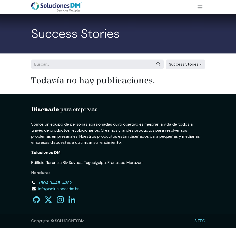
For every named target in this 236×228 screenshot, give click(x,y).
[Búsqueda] (158, 64)
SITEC (199, 220)
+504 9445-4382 (55, 182)
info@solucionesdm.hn (59, 188)
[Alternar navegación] (200, 7)
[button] (185, 64)
